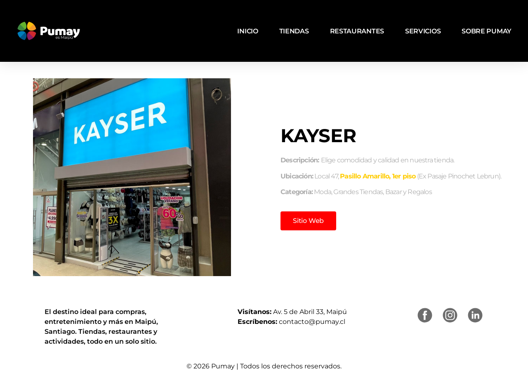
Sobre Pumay (487, 31)
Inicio (247, 31)
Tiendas (294, 31)
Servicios (423, 31)
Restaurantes (357, 31)
